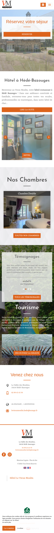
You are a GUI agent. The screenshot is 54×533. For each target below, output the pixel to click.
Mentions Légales (22, 460)
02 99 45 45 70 (17, 393)
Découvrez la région (27, 352)
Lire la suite (27, 109)
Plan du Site (33, 460)
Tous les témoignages (27, 296)
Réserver (27, 34)
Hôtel (27, 155)
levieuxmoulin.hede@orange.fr (24, 411)
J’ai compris (9, 528)
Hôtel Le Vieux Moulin (21, 478)
